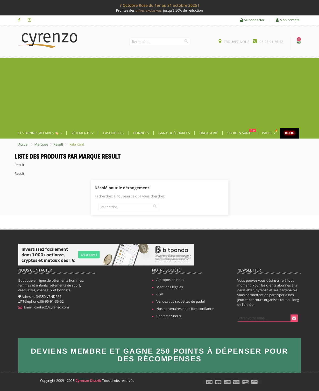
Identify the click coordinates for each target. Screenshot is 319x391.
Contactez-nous (168, 316)
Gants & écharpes (174, 133)
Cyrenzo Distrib (88, 380)
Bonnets (141, 133)
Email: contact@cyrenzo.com (43, 307)
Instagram (29, 20)
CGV (159, 295)
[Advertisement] (160, 92)
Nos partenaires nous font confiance (182, 309)
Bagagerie (208, 133)
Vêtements (81, 133)
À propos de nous (170, 280)
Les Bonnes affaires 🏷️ (39, 133)
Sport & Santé (241, 132)
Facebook (19, 20)
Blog (289, 133)
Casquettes (113, 133)
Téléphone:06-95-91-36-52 (41, 301)
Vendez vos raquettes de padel (179, 302)
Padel (270, 132)
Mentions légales (169, 287)
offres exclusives (148, 10)
